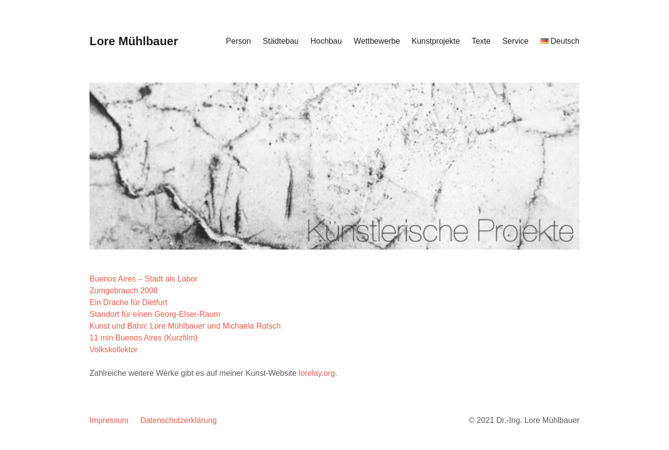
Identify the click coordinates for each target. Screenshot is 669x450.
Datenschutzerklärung (178, 420)
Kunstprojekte (436, 41)
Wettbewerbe (377, 41)
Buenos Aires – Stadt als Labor (144, 279)
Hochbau (326, 41)
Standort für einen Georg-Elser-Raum (155, 314)
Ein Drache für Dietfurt (128, 302)
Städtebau (281, 41)
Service (515, 41)
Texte (481, 41)
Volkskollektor (114, 349)
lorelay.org (317, 373)
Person (238, 41)
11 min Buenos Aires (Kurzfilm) (144, 338)
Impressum (109, 420)
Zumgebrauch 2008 (124, 290)
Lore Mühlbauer (134, 41)
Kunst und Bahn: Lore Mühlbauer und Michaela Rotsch (185, 326)
